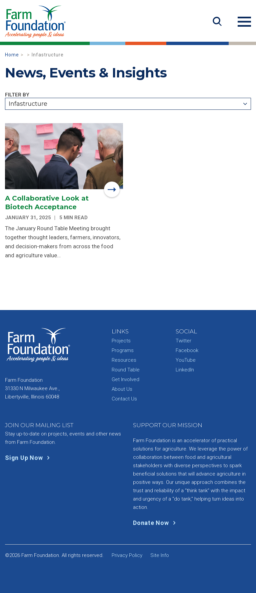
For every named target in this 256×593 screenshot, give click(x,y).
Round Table (126, 370)
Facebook (187, 350)
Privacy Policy (127, 555)
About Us (122, 389)
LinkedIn (185, 370)
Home (12, 54)
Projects (121, 341)
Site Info (159, 555)
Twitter (183, 341)
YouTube (186, 360)
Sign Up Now (29, 457)
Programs (123, 350)
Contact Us (124, 399)
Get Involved (125, 379)
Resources (124, 360)
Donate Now (156, 522)
